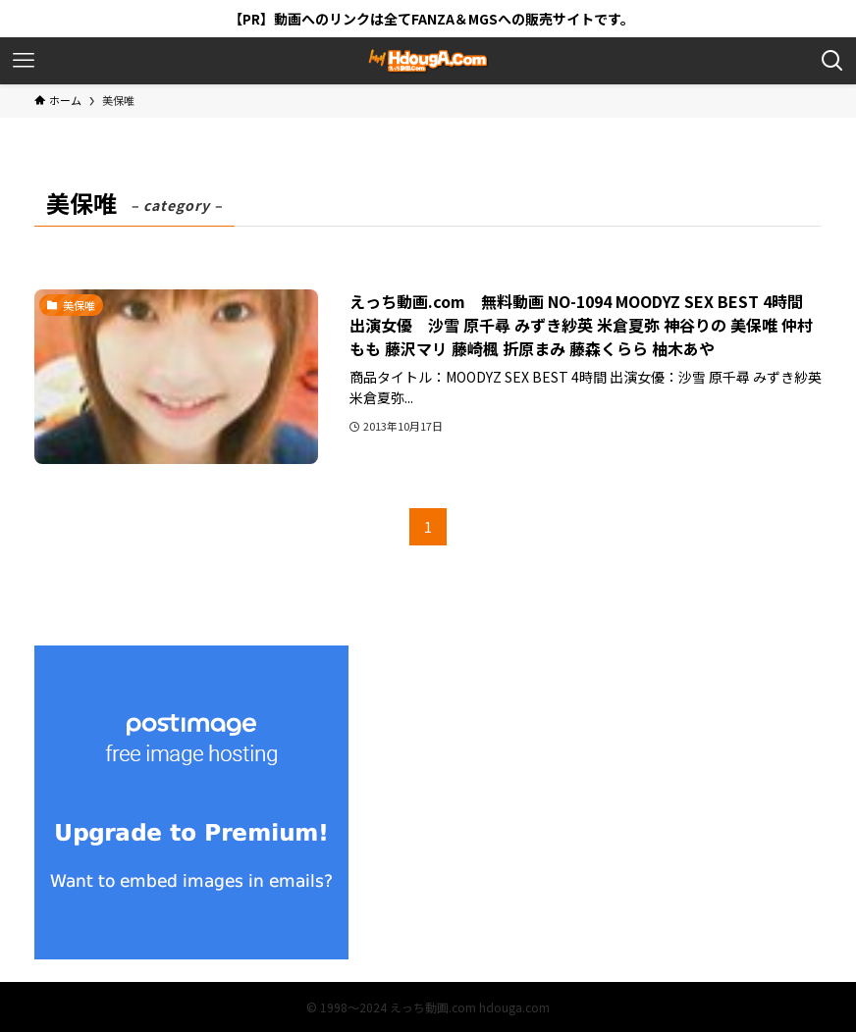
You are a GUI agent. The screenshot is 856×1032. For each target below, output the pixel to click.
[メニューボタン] (23, 60)
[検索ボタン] (832, 60)
